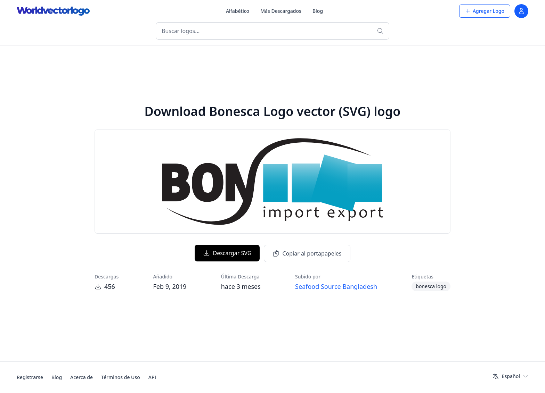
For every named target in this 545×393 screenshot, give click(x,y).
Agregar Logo (484, 11)
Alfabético (237, 11)
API (152, 377)
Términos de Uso (120, 377)
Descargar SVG (227, 253)
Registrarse (30, 377)
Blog (317, 11)
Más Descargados (280, 11)
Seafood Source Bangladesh (336, 286)
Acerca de (81, 377)
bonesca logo (431, 286)
